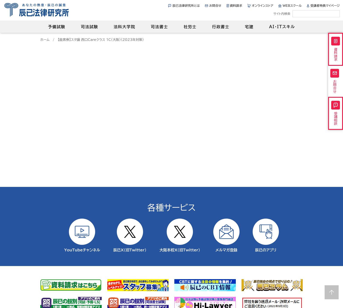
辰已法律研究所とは (186, 5)
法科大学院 (124, 27)
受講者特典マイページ (325, 5)
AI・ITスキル (282, 27)
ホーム (44, 39)
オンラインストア (262, 5)
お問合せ (215, 5)
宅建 (249, 27)
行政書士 (220, 27)
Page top (332, 292)
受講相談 (335, 119)
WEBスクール (292, 5)
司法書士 (159, 27)
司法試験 (89, 27)
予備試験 (56, 27)
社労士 (190, 27)
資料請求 (236, 5)
